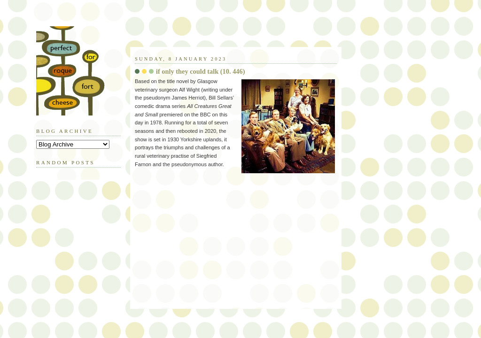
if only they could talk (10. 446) (200, 71)
